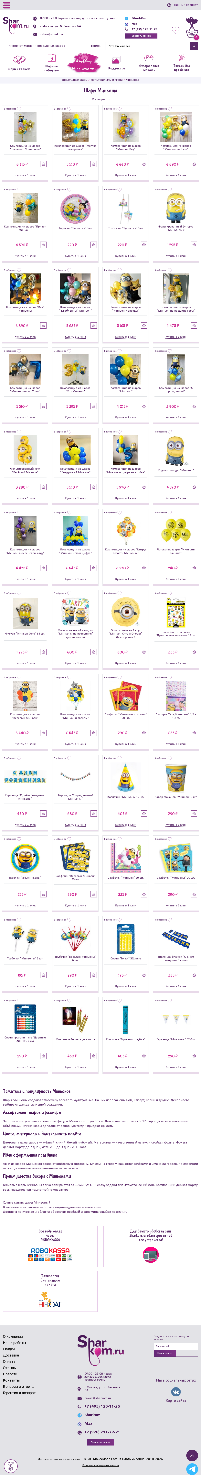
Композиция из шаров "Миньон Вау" (126, 149)
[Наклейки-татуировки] (175, 614)
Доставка (11, 1357)
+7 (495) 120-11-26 (145, 29)
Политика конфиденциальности (100, 1466)
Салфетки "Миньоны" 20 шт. (176, 879)
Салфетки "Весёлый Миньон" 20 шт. (75, 879)
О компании (13, 1338)
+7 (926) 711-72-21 (102, 1434)
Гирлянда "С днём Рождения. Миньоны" (25, 798)
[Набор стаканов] (175, 779)
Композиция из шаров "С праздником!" (176, 391)
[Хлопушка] (125, 1021)
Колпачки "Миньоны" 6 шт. (125, 798)
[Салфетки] (125, 697)
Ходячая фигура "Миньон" (176, 472)
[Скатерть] (175, 697)
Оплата (9, 1363)
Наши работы (14, 1344)
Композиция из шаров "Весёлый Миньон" (25, 718)
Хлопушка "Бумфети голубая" (125, 1040)
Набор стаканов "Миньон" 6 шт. (175, 798)
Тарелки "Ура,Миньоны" (25, 879)
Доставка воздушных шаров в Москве (60, 1461)
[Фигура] (25, 615)
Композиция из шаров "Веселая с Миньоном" (25, 149)
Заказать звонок (141, 36)
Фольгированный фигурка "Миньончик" (176, 230)
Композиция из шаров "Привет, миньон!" (25, 230)
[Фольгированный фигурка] (175, 209)
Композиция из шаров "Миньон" (126, 391)
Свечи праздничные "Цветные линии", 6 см (25, 1041)
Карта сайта (176, 1403)
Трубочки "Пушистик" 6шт (125, 229)
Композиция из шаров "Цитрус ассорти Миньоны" (125, 553)
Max (132, 23)
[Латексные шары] (175, 532)
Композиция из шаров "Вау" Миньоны (25, 310)
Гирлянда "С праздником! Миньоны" (75, 798)
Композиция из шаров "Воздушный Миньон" (75, 472)
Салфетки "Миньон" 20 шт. (126, 879)
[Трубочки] (125, 210)
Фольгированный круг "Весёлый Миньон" (25, 472)
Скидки (9, 1350)
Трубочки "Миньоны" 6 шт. (25, 960)
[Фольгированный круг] (25, 452)
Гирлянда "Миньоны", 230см (176, 1040)
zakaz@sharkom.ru (55, 37)
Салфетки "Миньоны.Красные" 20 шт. (126, 718)
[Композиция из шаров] (25, 129)
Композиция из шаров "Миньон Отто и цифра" (75, 553)
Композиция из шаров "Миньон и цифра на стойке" (125, 472)
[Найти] (147, 47)
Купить (43, 165)
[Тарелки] (75, 210)
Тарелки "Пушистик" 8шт (75, 229)
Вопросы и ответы (18, 1388)
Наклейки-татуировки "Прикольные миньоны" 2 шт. (176, 635)
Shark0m (136, 18)
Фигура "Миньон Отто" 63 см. (25, 635)
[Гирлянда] (25, 778)
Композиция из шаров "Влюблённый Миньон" (75, 310)
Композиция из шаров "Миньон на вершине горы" (176, 310)
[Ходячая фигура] (175, 452)
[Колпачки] (125, 779)
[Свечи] (125, 940)
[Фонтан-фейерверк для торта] (75, 1021)
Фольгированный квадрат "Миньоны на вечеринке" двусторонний (75, 635)
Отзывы (9, 1369)
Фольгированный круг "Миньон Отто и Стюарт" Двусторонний (125, 635)
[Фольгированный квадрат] (75, 613)
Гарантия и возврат (19, 1394)
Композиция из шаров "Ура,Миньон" (75, 391)
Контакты (11, 1382)
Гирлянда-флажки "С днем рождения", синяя (176, 960)
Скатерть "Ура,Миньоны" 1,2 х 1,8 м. (176, 718)
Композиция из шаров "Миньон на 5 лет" (176, 149)
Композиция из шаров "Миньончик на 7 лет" (25, 391)
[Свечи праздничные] (25, 1020)
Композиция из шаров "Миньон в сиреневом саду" (25, 553)
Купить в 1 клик (25, 176)
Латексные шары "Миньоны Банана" (176, 553)
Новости (10, 1375)
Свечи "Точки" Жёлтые (126, 960)
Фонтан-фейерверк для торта (75, 1040)
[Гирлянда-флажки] (175, 940)
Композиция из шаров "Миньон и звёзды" (126, 310)
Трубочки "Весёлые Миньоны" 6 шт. (75, 960)
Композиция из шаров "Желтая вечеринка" (75, 149)
